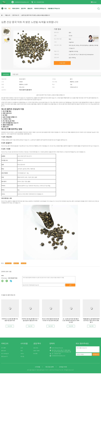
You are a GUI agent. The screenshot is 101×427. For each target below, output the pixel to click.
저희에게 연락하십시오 (40, 8)
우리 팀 (22, 356)
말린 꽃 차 (16, 263)
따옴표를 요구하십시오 (54, 8)
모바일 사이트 (63, 366)
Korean (94, 2)
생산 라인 (35, 348)
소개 (22, 348)
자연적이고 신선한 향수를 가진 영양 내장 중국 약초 (10, 319)
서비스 (22, 353)
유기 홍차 (3, 348)
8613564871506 (13, 278)
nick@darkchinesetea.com (21, 2)
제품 (9, 8)
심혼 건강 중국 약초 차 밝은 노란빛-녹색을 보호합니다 (35, 15)
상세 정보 (6, 74)
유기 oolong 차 (5, 353)
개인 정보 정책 (49, 366)
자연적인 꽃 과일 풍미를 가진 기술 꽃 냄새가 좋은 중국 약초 (30, 319)
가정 (3, 8)
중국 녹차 (3, 350)
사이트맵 (37, 366)
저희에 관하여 (15, 8)
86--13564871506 (39, 2)
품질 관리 (30, 8)
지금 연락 (62, 63)
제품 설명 (15, 74)
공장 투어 (23, 8)
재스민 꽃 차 (8, 263)
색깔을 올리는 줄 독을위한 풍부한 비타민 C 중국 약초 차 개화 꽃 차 (91, 320)
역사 (22, 350)
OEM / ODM (36, 350)
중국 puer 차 (4, 356)
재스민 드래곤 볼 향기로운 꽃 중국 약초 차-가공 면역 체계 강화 (50, 319)
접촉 (70, 285)
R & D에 (35, 353)
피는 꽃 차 (23, 263)
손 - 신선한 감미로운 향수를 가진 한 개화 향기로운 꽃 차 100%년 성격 (71, 320)
